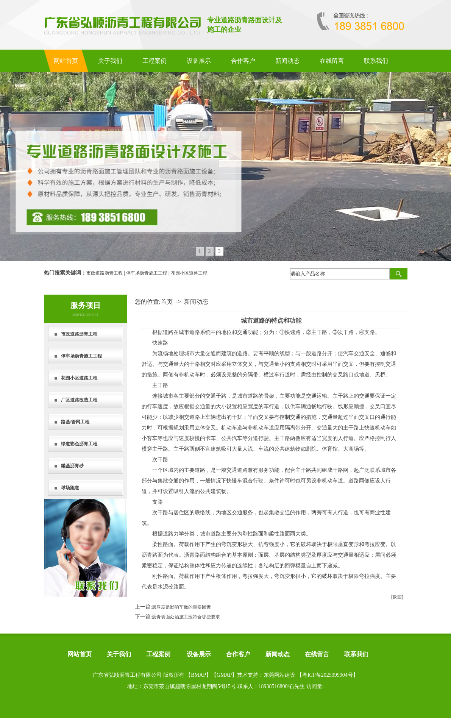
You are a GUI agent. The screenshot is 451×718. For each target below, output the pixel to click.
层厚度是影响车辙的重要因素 (181, 607)
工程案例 (154, 61)
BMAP (198, 675)
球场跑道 (70, 487)
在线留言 (332, 61)
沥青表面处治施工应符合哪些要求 (186, 617)
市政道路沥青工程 (104, 273)
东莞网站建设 (279, 675)
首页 (167, 301)
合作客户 (243, 61)
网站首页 (66, 61)
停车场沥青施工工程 (146, 273)
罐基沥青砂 (72, 465)
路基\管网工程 (75, 422)
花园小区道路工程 (189, 273)
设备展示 (199, 61)
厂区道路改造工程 (79, 400)
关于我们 (110, 61)
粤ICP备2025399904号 (327, 675)
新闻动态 (287, 61)
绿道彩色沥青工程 (79, 443)
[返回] (397, 597)
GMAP (224, 675)
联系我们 (376, 61)
